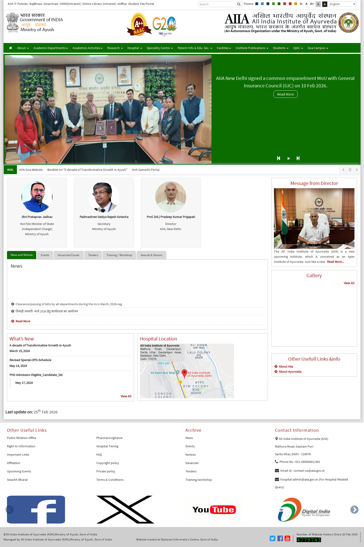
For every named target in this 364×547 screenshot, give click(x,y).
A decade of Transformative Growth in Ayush (40, 345)
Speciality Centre (160, 48)
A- (301, 4)
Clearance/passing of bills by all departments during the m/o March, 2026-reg (66, 308)
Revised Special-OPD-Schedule (30, 360)
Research (115, 48)
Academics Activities (88, 48)
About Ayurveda (287, 371)
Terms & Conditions (110, 480)
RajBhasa (35, 4)
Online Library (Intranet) (99, 4)
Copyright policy (107, 463)
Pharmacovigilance (109, 438)
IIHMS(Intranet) (70, 4)
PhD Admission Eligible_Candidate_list (36, 375)
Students (281, 48)
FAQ (99, 454)
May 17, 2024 (24, 383)
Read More (285, 94)
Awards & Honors (151, 255)
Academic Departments (50, 48)
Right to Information (21, 446)
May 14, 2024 (18, 366)
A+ (312, 4)
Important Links (18, 454)
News (189, 438)
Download (51, 4)
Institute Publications (252, 48)
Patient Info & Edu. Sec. (195, 48)
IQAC (298, 48)
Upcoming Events (19, 471)
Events (45, 255)
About (23, 48)
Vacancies (192, 463)
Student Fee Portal (141, 4)
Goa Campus (318, 48)
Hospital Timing (107, 446)
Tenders (93, 255)
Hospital (134, 48)
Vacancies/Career (69, 255)
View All (126, 396)
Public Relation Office (21, 438)
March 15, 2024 (20, 351)
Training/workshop (198, 480)
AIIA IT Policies (18, 4)
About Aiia (283, 366)
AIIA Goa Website (31, 170)
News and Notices (21, 255)
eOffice (122, 4)
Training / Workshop (119, 255)
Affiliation (13, 463)
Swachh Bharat (17, 480)
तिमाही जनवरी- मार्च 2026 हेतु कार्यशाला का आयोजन (44, 315)
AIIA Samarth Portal (145, 170)
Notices (190, 454)
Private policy (105, 471)
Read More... (335, 262)
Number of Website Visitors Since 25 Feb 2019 (327, 534)
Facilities (224, 48)
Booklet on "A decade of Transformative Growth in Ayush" (87, 170)
